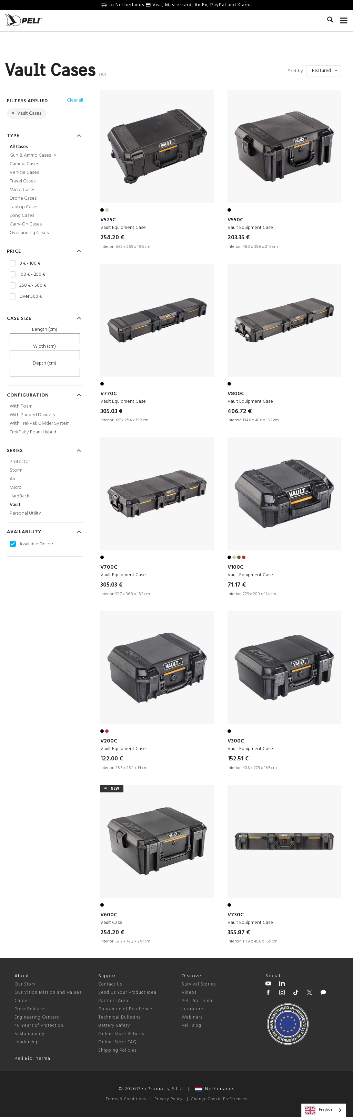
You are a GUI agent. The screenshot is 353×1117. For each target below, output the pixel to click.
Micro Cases (22, 190)
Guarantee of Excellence (125, 1009)
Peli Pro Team (197, 1000)
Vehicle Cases (24, 173)
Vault (15, 505)
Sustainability (29, 1033)
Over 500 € (30, 296)
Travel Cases (23, 181)
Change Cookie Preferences (219, 1099)
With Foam (21, 406)
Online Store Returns (121, 1033)
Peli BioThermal (33, 1059)
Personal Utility (25, 513)
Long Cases (22, 216)
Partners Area (113, 1000)
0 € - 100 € (29, 263)
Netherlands (214, 1089)
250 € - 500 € (32, 285)
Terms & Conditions (126, 1099)
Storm (16, 470)
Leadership (26, 1042)
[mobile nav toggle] (344, 19)
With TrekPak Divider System (40, 424)
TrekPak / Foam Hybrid (33, 432)
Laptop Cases (24, 207)
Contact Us (110, 984)
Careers (22, 1000)
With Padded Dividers (32, 415)
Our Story (25, 984)
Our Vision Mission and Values (47, 992)
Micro (16, 488)
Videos (189, 992)
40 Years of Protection (38, 1025)
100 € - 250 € (32, 274)
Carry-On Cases (26, 224)
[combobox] (323, 1110)
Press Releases (30, 1009)
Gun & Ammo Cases (33, 155)
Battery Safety (114, 1025)
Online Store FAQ (117, 1042)
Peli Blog (191, 1025)
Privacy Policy (168, 1099)
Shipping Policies (117, 1050)
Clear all (75, 100)
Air (12, 479)
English (318, 1110)
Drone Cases (23, 198)
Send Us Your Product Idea (127, 992)
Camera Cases (24, 164)
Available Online (36, 544)
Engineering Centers (36, 1017)
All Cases (19, 147)
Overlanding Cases (29, 233)
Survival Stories (199, 984)
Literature (192, 1009)
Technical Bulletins (119, 1017)
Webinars (192, 1017)
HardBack (19, 496)
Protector (20, 462)
